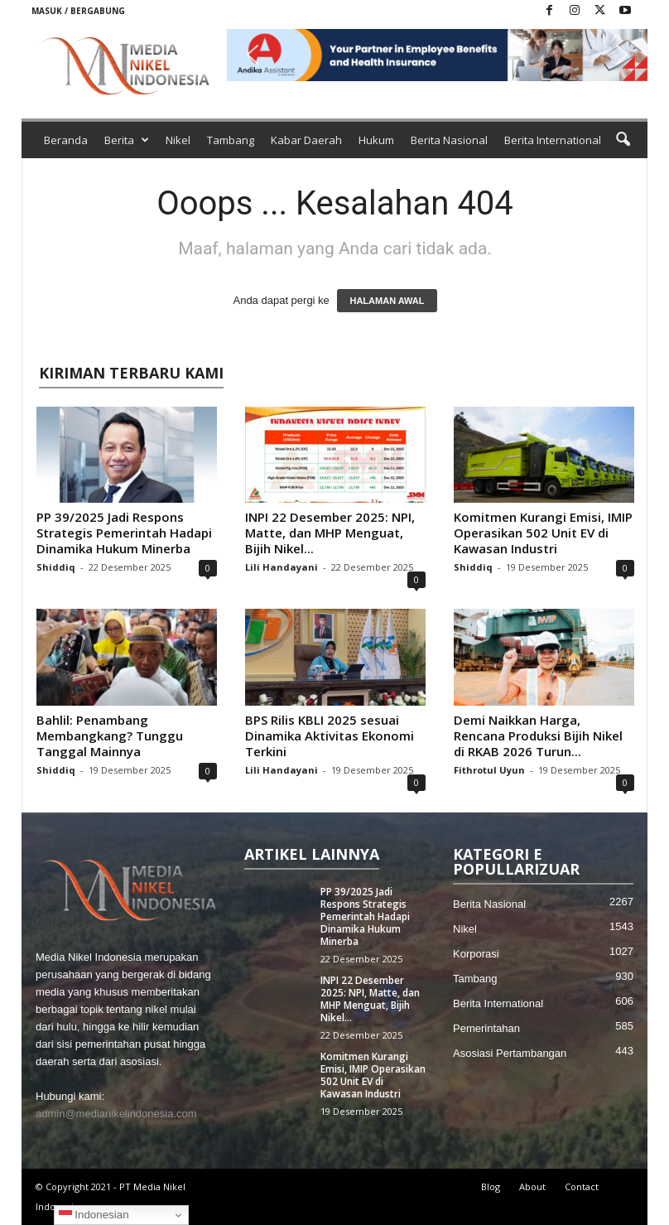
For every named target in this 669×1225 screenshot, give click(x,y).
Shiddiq (55, 567)
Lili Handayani (281, 567)
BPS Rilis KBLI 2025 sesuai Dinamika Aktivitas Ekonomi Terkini (329, 735)
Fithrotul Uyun (489, 770)
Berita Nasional (449, 140)
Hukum (376, 140)
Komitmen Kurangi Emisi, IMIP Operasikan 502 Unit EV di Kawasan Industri (543, 533)
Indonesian (94, 1215)
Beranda (66, 140)
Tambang (230, 140)
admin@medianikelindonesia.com (116, 1113)
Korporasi (476, 954)
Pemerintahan (486, 1028)
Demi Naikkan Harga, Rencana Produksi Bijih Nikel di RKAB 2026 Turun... (538, 735)
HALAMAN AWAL (386, 301)
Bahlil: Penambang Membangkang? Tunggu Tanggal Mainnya (109, 735)
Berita (126, 140)
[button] (437, 55)
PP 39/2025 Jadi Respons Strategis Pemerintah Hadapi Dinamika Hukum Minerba (124, 533)
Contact (582, 1186)
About (532, 1186)
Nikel (178, 140)
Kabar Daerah (306, 140)
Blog (490, 1186)
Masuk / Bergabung (78, 11)
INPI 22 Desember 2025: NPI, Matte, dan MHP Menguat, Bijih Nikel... (330, 533)
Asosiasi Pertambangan (509, 1053)
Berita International (552, 140)
